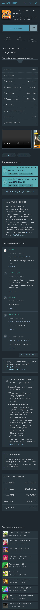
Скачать (16, 28)
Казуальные (24, 155)
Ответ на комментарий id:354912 (19, 321)
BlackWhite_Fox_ (14, 314)
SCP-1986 (11, 297)
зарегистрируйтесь (15, 369)
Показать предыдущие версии (20, 192)
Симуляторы (9, 155)
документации (16, 444)
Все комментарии (28, 355)
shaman (11, 249)
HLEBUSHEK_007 (14, 273)
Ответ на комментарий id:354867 (19, 340)
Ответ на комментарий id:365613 (19, 257)
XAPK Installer (19, 235)
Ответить (12, 266)
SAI (27, 232)
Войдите (10, 367)
